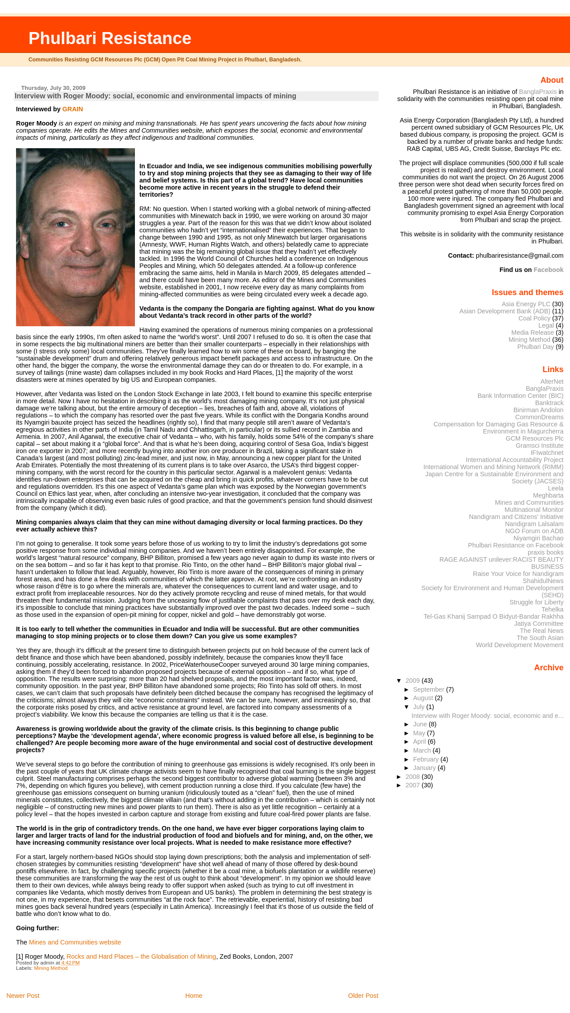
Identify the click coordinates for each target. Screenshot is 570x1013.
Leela (555, 488)
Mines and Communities (529, 502)
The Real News (541, 630)
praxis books (546, 552)
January (425, 767)
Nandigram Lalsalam (534, 523)
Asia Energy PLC (526, 304)
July (419, 706)
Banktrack (549, 402)
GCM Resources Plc (535, 438)
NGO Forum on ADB (534, 531)
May (420, 733)
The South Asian (540, 637)
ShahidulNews (543, 580)
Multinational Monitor (534, 509)
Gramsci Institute (540, 445)
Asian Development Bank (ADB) (505, 311)
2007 (414, 785)
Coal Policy (534, 318)
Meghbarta (548, 495)
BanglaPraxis (539, 91)
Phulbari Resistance (109, 38)
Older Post (363, 995)
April (420, 741)
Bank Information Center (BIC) (520, 395)
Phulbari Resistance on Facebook (516, 545)
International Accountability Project (515, 459)
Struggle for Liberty (536, 602)
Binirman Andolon (538, 409)
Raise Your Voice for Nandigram (518, 573)
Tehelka (553, 609)
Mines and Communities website (75, 942)
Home (193, 995)
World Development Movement (520, 644)
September (429, 689)
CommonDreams (539, 417)
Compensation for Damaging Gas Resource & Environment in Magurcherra (498, 428)
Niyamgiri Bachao (538, 538)
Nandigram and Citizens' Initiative (516, 516)
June (421, 724)
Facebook (548, 269)
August (424, 697)
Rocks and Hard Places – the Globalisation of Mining (141, 956)
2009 (414, 680)
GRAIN (72, 109)
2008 (414, 776)
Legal (546, 325)
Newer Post (22, 995)
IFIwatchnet (546, 452)
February (426, 759)
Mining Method (51, 968)
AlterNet (552, 381)
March (423, 750)
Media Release (532, 332)
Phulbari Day (535, 346)
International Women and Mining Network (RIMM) (493, 466)
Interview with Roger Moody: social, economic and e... (487, 715)
